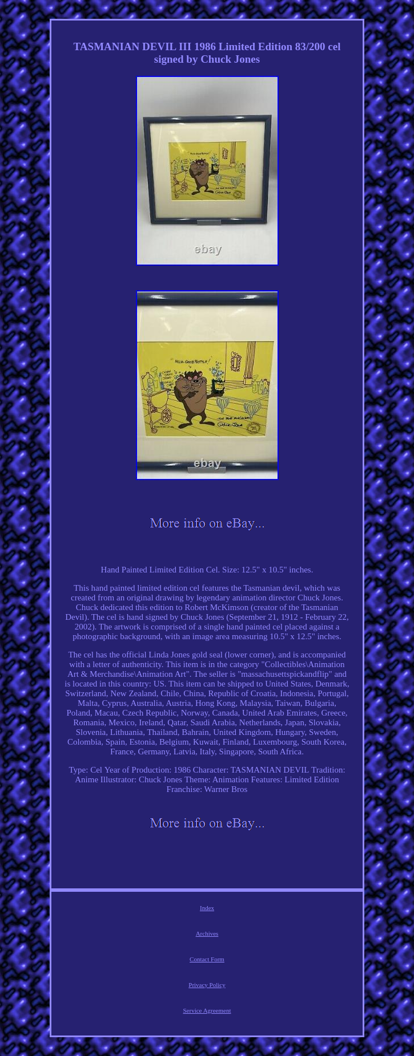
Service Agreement (207, 1010)
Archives (207, 933)
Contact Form (207, 959)
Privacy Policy (206, 984)
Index (207, 907)
